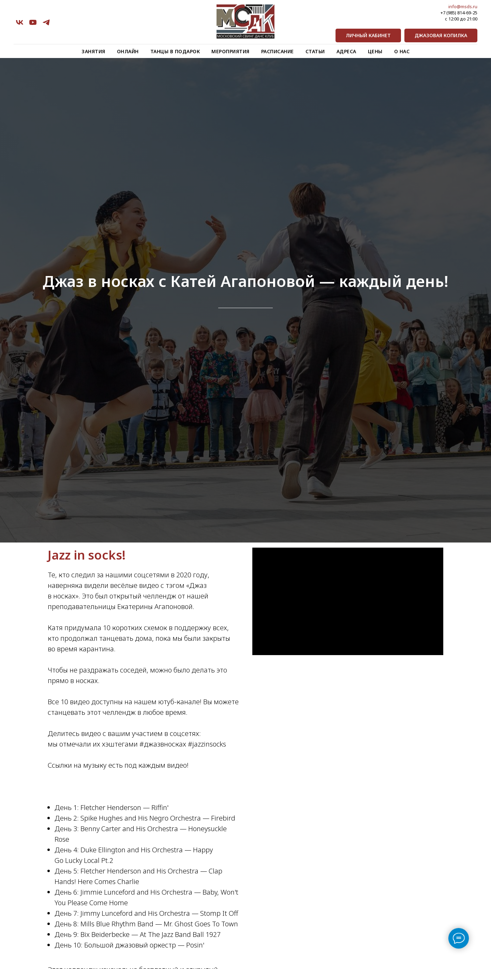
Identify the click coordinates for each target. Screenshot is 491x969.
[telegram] (46, 22)
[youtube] (33, 22)
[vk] (19, 22)
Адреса (346, 51)
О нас (402, 51)
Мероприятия (230, 51)
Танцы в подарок (175, 51)
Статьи (315, 51)
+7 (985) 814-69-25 (459, 13)
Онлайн (128, 51)
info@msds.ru (462, 6)
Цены (375, 51)
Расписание (277, 51)
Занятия (93, 51)
